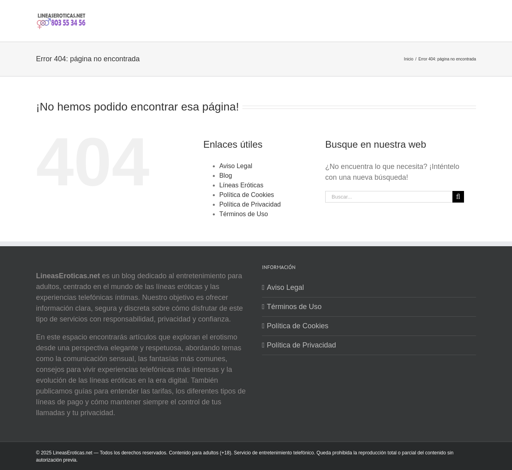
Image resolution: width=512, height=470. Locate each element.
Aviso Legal (235, 166)
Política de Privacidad (250, 204)
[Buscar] (458, 197)
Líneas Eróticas (241, 185)
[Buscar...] (388, 197)
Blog (225, 175)
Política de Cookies (246, 194)
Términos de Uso (243, 214)
